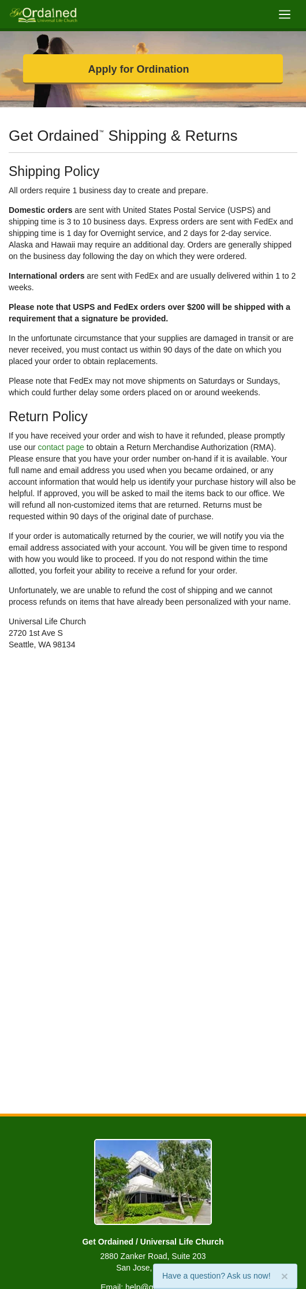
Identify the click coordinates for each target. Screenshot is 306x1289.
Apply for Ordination (138, 69)
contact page (61, 447)
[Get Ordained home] (43, 14)
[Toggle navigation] (284, 14)
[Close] (284, 1276)
